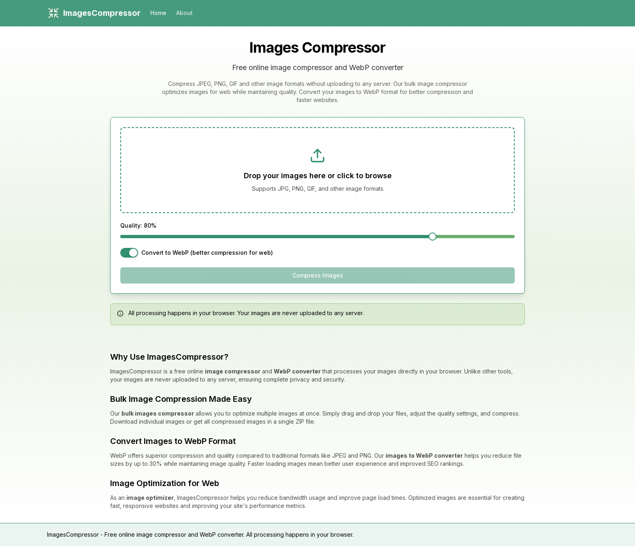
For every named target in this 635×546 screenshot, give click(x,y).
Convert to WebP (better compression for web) (207, 253)
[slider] (432, 236)
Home (158, 12)
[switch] (129, 253)
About (184, 12)
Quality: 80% (138, 225)
